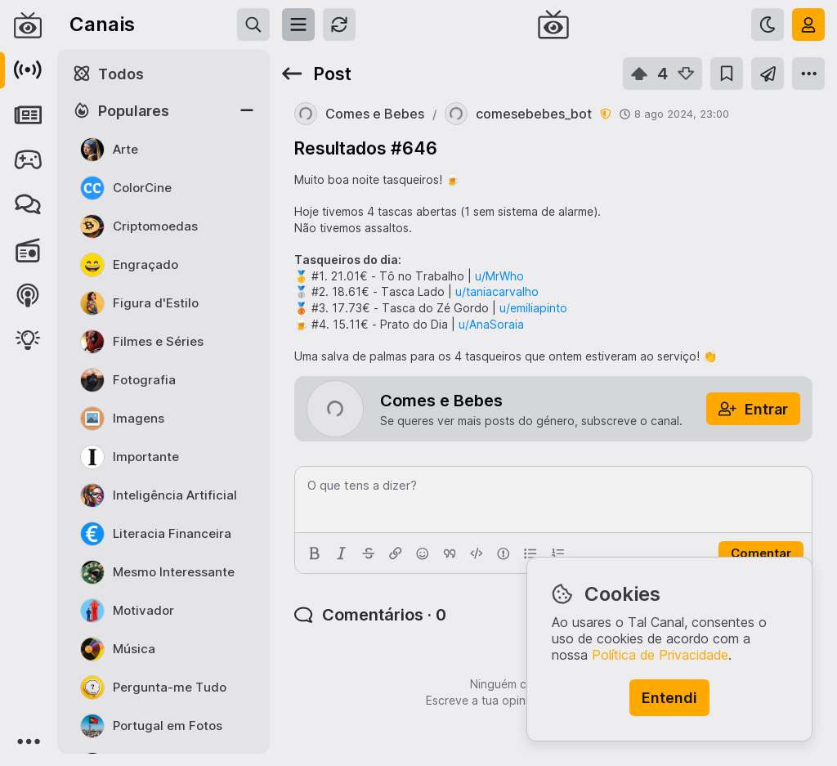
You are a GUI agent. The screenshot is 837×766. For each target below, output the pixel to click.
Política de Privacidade (660, 655)
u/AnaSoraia (491, 324)
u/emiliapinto (533, 308)
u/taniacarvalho (497, 291)
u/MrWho (499, 276)
